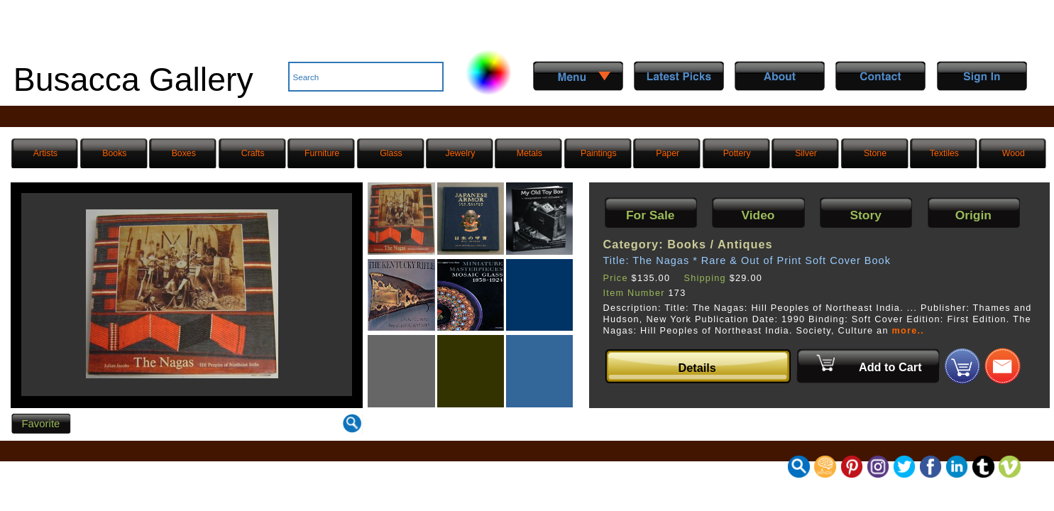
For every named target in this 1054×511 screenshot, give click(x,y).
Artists (45, 153)
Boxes (184, 153)
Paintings (599, 153)
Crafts (253, 153)
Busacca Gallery (133, 79)
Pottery (737, 153)
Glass (391, 153)
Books (114, 153)
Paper (667, 153)
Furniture (321, 153)
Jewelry (461, 153)
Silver (806, 153)
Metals (529, 153)
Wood (1013, 153)
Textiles (944, 153)
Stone (875, 153)
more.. (907, 331)
